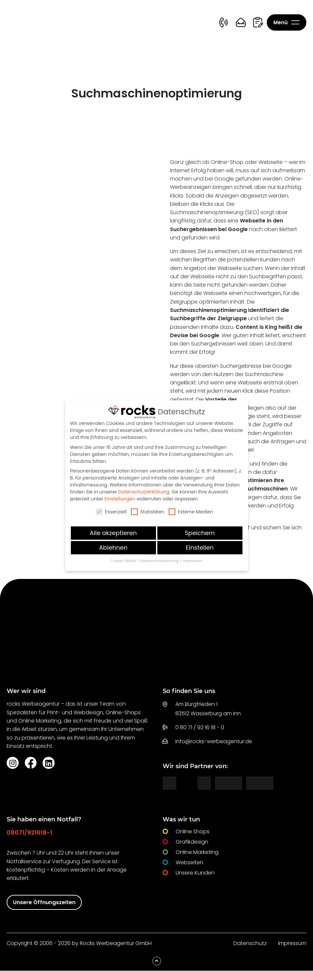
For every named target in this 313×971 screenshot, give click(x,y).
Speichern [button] (200, 533)
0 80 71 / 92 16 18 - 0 (199, 728)
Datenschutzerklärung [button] (160, 560)
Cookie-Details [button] (123, 560)
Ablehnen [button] (113, 547)
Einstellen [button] (200, 547)
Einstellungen (119, 498)
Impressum (292, 943)
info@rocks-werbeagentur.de (213, 742)
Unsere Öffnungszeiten (44, 902)
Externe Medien (191, 511)
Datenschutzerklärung (143, 491)
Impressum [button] (193, 560)
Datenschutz (250, 943)
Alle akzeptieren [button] (113, 533)
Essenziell (111, 511)
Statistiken (147, 511)
